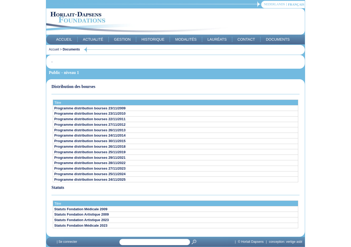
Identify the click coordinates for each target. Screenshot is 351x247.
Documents (278, 39)
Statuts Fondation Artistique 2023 (81, 220)
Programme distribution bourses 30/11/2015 (90, 141)
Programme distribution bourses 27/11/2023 (90, 168)
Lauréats (217, 39)
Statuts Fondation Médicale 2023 (81, 225)
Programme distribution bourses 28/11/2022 (90, 163)
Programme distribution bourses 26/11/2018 (90, 146)
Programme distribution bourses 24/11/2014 (90, 135)
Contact (246, 39)
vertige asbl (294, 242)
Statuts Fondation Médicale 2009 (81, 209)
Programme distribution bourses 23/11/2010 (90, 113)
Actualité (93, 39)
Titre (57, 103)
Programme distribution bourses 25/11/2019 (90, 152)
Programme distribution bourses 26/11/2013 (90, 130)
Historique (152, 39)
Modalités (186, 39)
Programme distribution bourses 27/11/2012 (90, 125)
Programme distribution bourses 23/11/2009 (90, 108)
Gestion (122, 39)
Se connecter (67, 242)
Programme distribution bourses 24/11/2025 (90, 179)
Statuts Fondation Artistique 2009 (81, 214)
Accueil (64, 39)
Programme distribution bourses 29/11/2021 (90, 158)
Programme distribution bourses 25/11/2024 (90, 174)
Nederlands (274, 4)
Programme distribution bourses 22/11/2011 (90, 119)
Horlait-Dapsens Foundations (141, 22)
